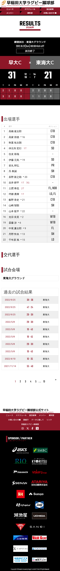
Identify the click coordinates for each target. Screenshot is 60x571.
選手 (10, 126)
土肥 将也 (14, 188)
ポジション (53, 126)
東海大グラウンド (36, 42)
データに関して (37, 420)
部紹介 (26, 420)
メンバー (9, 13)
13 (44, 381)
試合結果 (50, 9)
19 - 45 (30, 337)
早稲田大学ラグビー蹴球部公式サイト (31, 410)
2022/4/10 (10, 359)
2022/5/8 (10, 322)
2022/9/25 (10, 300)
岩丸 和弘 (14, 165)
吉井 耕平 (14, 182)
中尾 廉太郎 (15, 228)
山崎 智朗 (14, 205)
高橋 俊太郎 (15, 131)
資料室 (30, 13)
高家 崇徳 (14, 137)
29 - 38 (30, 315)
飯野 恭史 (14, 199)
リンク (49, 420)
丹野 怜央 (14, 234)
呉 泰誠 (13, 171)
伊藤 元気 (14, 159)
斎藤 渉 (13, 222)
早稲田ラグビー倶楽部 (30, 424)
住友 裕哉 (14, 154)
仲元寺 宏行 (15, 148)
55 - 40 (30, 366)
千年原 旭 (14, 239)
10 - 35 (30, 359)
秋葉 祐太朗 (15, 142)
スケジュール (30, 9)
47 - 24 (30, 307)
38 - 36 (30, 300)
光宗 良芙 (14, 217)
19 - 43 (30, 329)
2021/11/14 (10, 366)
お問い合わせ (50, 13)
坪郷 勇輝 (14, 194)
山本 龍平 (14, 211)
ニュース (9, 9)
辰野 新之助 (15, 177)
